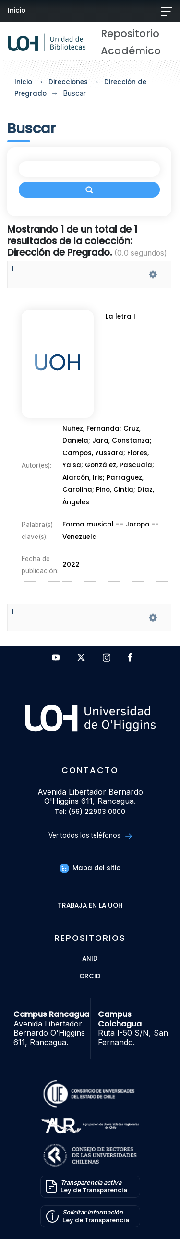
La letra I (121, 321)
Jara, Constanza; (122, 441)
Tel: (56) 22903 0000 (90, 812)
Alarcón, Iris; (85, 475)
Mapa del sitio (90, 868)
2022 (72, 551)
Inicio (16, 10)
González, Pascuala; (119, 464)
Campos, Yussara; (94, 453)
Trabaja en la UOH (90, 906)
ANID (90, 959)
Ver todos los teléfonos (90, 835)
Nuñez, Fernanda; (93, 430)
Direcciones (68, 82)
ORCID (90, 977)
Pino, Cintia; (116, 486)
